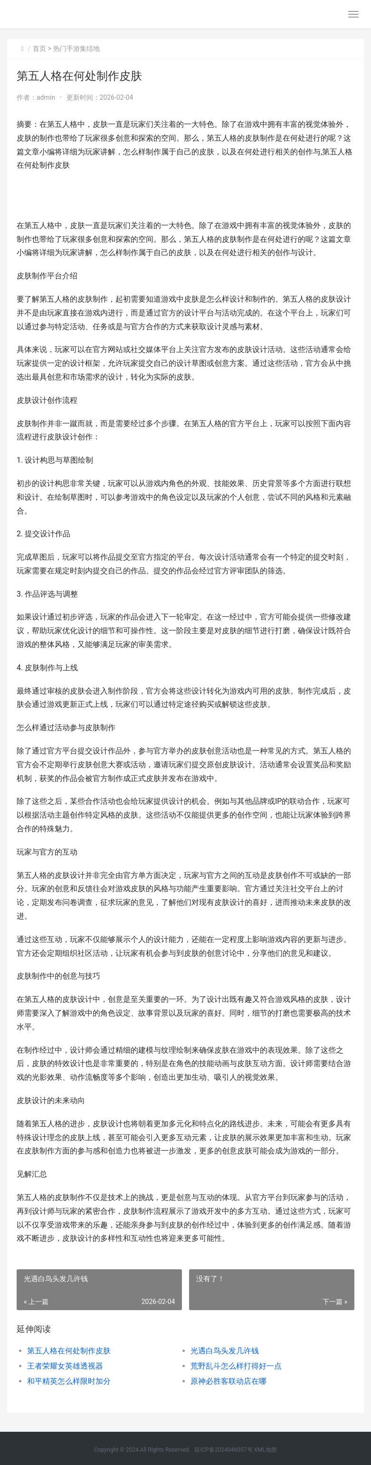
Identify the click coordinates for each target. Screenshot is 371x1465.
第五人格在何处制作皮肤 (69, 1350)
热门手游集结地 (76, 48)
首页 (39, 48)
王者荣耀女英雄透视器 (65, 1365)
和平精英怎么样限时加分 (69, 1381)
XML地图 (265, 1449)
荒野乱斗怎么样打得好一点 (236, 1365)
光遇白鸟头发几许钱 (224, 1350)
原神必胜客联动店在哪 (228, 1381)
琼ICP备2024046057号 (223, 1449)
